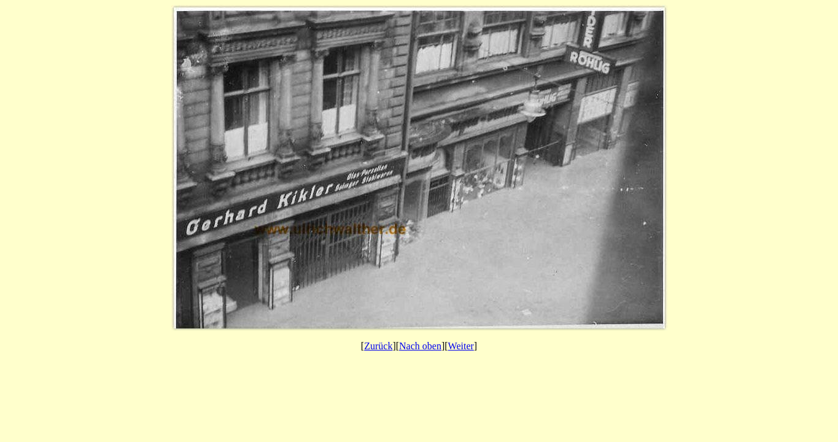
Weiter (461, 346)
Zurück (378, 346)
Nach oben (420, 346)
